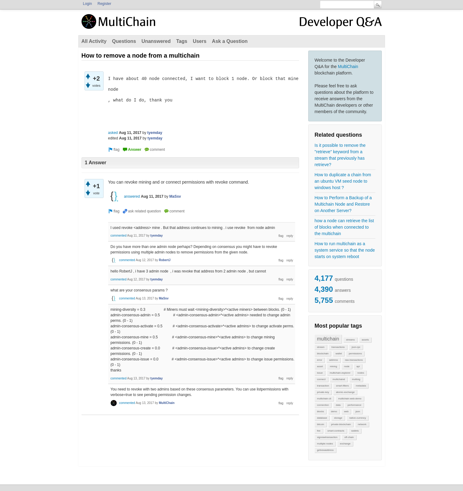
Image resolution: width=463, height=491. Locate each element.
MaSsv (175, 196)
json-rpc (356, 347)
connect (321, 379)
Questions (124, 41)
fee (319, 430)
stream (320, 347)
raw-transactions (354, 360)
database (322, 418)
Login (87, 4)
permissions (355, 353)
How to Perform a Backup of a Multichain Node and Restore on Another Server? (343, 204)
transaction (323, 385)
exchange (345, 443)
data (338, 405)
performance (354, 405)
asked (113, 133)
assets (365, 339)
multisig (356, 379)
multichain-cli (324, 398)
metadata (361, 385)
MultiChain (348, 66)
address (333, 360)
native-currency (357, 418)
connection (323, 405)
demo (334, 411)
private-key (323, 392)
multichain (328, 338)
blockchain (323, 353)
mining (333, 366)
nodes (360, 372)
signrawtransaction (327, 437)
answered (132, 196)
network (362, 424)
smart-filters (342, 385)
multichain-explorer (340, 372)
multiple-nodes (325, 443)
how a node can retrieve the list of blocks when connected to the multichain (344, 227)
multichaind (338, 379)
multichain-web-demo (350, 398)
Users (199, 41)
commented (119, 235)
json (357, 411)
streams (350, 339)
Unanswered (156, 41)
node (347, 366)
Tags (181, 41)
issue (320, 372)
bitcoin (320, 424)
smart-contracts (335, 430)
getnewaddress (325, 450)
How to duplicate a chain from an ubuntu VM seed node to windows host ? (343, 181)
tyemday (154, 133)
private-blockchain (341, 424)
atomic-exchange (345, 392)
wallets (355, 430)
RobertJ (165, 260)
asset (320, 366)
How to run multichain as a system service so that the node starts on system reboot (345, 250)
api (358, 366)
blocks (320, 411)
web (346, 411)
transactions (338, 347)
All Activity (94, 41)
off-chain (349, 437)
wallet (339, 353)
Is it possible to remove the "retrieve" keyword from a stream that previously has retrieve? (340, 155)
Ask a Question (230, 41)
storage (338, 418)
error (319, 360)
